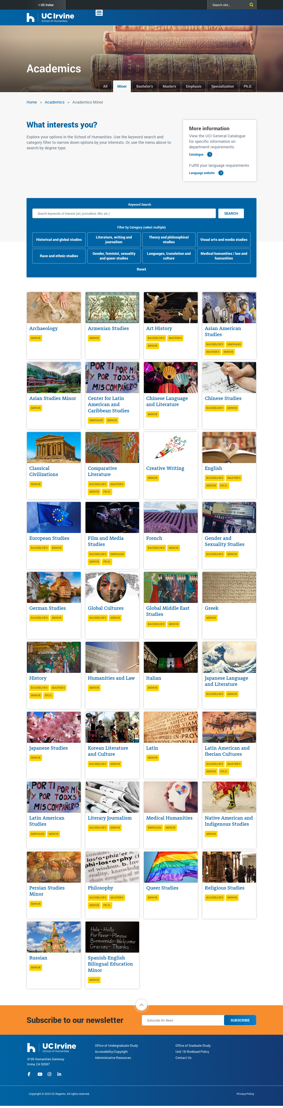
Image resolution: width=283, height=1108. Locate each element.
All (105, 86)
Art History (159, 328)
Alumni (218, 17)
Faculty (181, 17)
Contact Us (183, 1058)
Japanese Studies (48, 748)
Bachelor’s (144, 86)
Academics (161, 17)
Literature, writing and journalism (114, 239)
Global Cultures (106, 608)
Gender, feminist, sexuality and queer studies (114, 255)
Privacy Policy (245, 1094)
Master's (169, 86)
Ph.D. (248, 86)
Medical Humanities (169, 818)
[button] (141, 1005)
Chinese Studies (223, 398)
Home (32, 102)
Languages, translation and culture (169, 255)
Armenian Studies (108, 328)
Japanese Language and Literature (226, 681)
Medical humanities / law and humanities (224, 255)
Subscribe (240, 1020)
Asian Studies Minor (52, 398)
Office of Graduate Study (193, 1045)
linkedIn (59, 1074)
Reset (141, 269)
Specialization (222, 86)
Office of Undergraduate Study (116, 1045)
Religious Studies (224, 888)
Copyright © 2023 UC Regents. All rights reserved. (59, 1094)
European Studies (49, 538)
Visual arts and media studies (223, 239)
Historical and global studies (59, 239)
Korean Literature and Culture (108, 751)
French (154, 538)
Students (200, 17)
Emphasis (193, 86)
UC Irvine (47, 5)
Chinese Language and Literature (167, 401)
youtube (40, 1074)
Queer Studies (162, 888)
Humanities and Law (111, 678)
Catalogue (196, 154)
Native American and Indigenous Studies (229, 821)
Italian (153, 678)
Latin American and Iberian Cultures (227, 751)
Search (231, 213)
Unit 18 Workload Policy (192, 1051)
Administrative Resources (113, 1058)
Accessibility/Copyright (111, 1051)
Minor (122, 86)
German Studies (47, 608)
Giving (233, 17)
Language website (202, 173)
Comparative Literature (102, 471)
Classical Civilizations (43, 471)
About (143, 17)
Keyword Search (139, 204)
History (38, 678)
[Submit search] (251, 4)
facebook (30, 1074)
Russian (38, 958)
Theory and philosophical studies (169, 239)
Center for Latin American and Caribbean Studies (108, 404)
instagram (50, 1074)
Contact (249, 17)
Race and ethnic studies (59, 255)
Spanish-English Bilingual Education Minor (110, 964)
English (213, 468)
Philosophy (100, 888)
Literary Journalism (110, 818)
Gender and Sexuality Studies (224, 541)
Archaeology (43, 328)
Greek (212, 608)
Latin (152, 748)
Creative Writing (165, 468)
